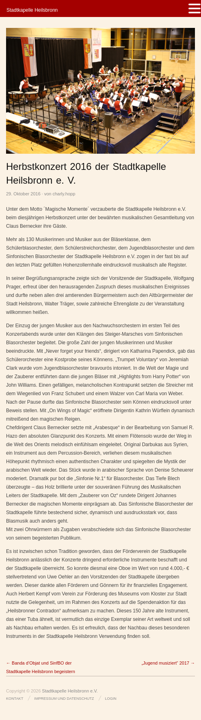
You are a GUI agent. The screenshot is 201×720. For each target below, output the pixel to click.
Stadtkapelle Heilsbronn (32, 10)
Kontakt (14, 699)
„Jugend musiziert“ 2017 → (168, 663)
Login (110, 699)
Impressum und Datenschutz (64, 699)
